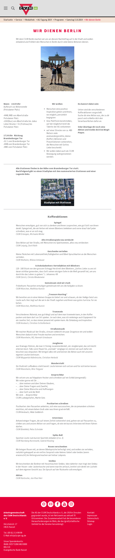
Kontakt (90, 512)
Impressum (92, 515)
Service (19, 19)
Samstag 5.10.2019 (75, 19)
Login (89, 524)
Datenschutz (93, 518)
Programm (59, 19)
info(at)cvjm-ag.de (18, 535)
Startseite (8, 19)
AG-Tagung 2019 (44, 19)
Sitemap (90, 521)
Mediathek (30, 19)
